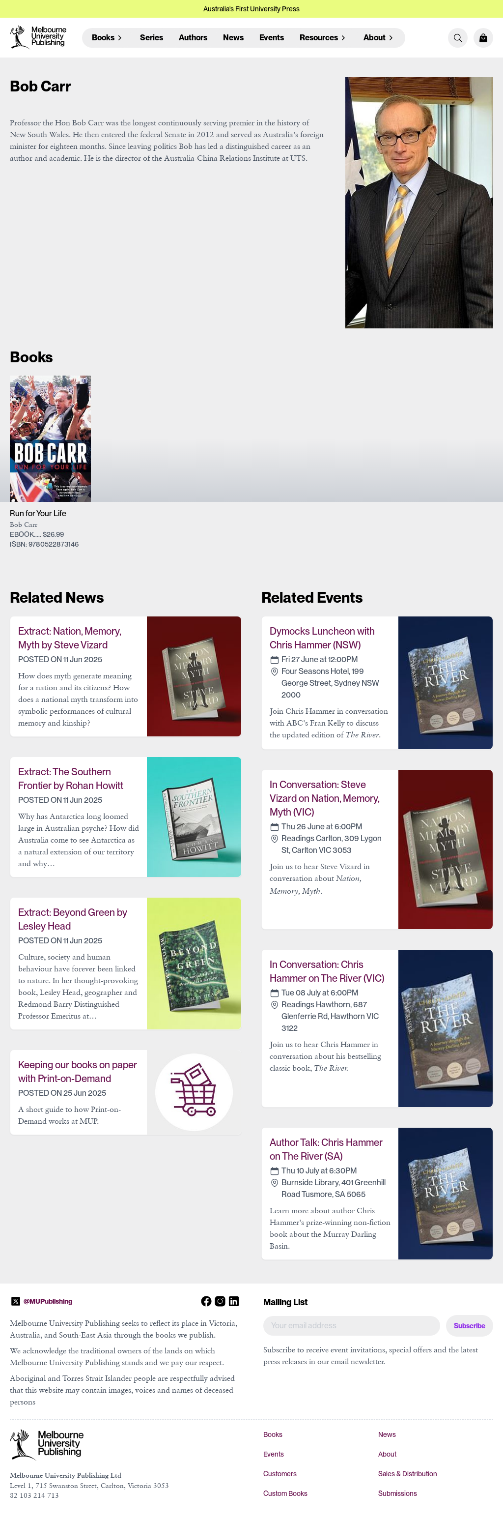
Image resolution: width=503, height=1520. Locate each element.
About (387, 1454)
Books (272, 1434)
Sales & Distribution (407, 1474)
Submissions (397, 1493)
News (233, 37)
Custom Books (285, 1493)
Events (271, 37)
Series (151, 37)
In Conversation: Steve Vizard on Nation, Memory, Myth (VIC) (324, 798)
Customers (280, 1474)
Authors (193, 37)
